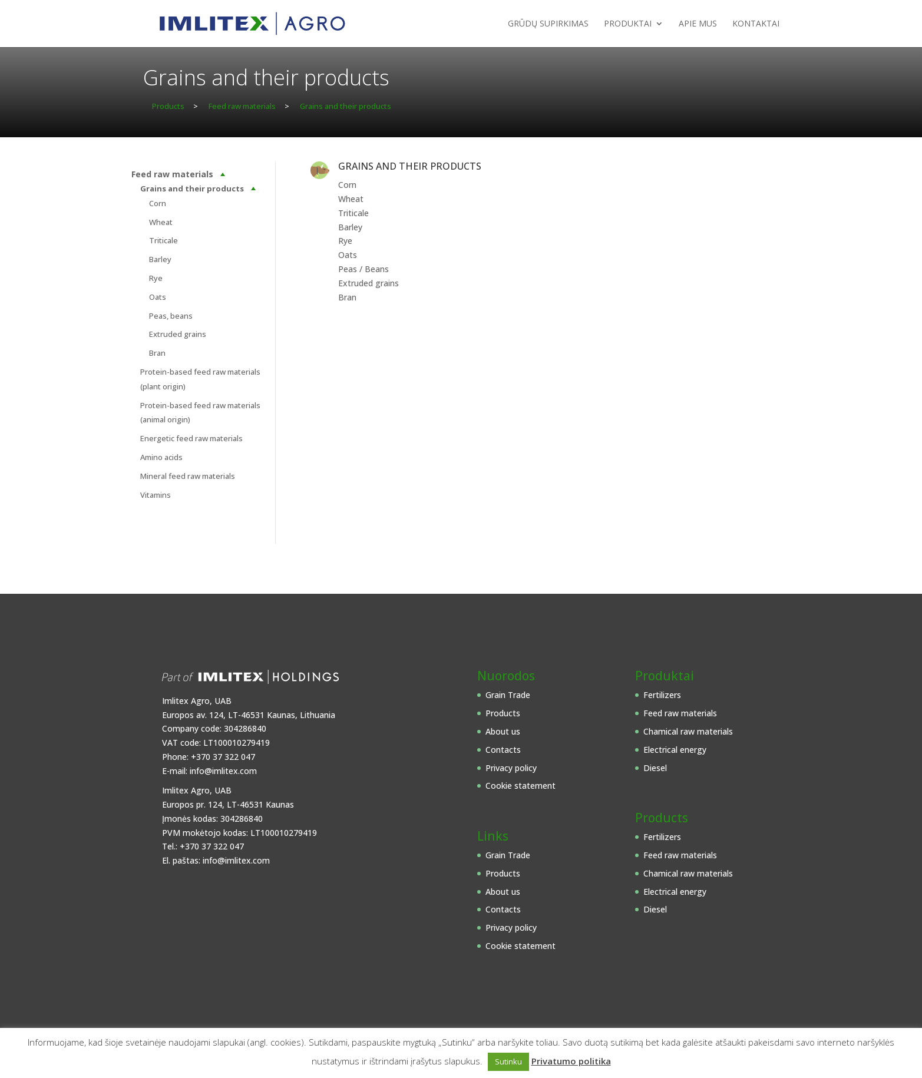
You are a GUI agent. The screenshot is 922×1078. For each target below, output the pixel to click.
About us (502, 731)
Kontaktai (755, 24)
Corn (157, 203)
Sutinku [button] (508, 1061)
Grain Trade (507, 694)
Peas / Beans (363, 269)
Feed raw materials (172, 174)
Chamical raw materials (688, 731)
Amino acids (161, 457)
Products (502, 713)
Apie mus (698, 24)
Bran (157, 353)
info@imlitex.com (223, 770)
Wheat (161, 222)
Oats (157, 297)
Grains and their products (192, 188)
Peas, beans (171, 315)
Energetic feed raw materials (191, 438)
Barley (160, 259)
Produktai (628, 24)
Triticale (163, 240)
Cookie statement (520, 785)
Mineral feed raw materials (187, 476)
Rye (156, 278)
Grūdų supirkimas (548, 24)
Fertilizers (662, 694)
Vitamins (155, 495)
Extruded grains (177, 334)
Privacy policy (511, 767)
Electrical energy (674, 749)
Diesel (655, 767)
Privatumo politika (571, 1061)
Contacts (503, 749)
